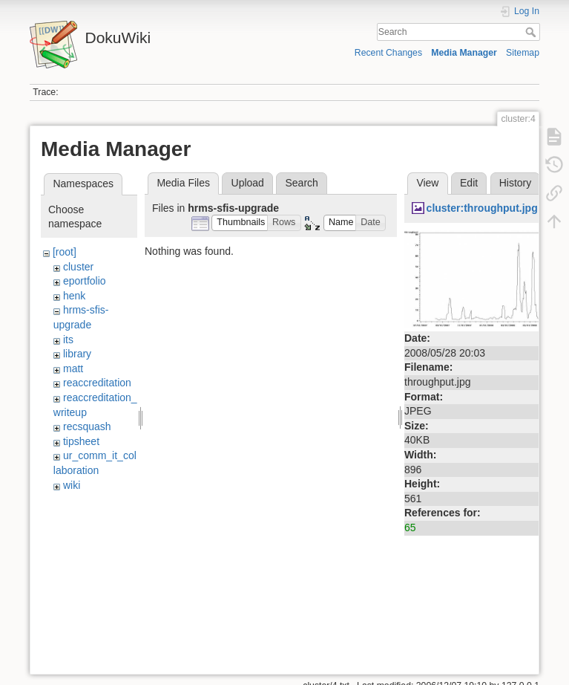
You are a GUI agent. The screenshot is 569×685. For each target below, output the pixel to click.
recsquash (87, 426)
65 (410, 527)
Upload (247, 183)
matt (73, 368)
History (515, 183)
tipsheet (81, 441)
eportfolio (84, 281)
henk (74, 296)
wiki (71, 485)
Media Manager (464, 53)
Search (532, 32)
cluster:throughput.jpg (482, 208)
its (68, 339)
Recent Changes (388, 53)
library (77, 354)
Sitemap (522, 53)
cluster (78, 267)
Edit (469, 183)
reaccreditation (97, 383)
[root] (64, 252)
